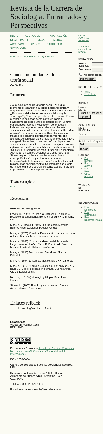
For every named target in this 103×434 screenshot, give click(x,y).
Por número (88, 159)
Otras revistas (88, 175)
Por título (87, 169)
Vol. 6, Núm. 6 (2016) (31, 56)
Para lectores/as (90, 208)
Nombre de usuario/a (84, 64)
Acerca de (32, 36)
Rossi (50, 56)
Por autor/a (88, 164)
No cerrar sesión (93, 75)
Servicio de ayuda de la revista (84, 49)
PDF (12, 186)
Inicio (14, 36)
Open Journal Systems (83, 38)
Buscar (41, 40)
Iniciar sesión (57, 36)
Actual (58, 40)
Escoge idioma (82, 108)
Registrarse (19, 40)
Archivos (17, 44)
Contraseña (85, 69)
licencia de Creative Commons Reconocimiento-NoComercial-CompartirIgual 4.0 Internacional (42, 351)
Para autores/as (90, 213)
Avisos (35, 44)
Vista (87, 91)
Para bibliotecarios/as (93, 218)
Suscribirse (90, 94)
